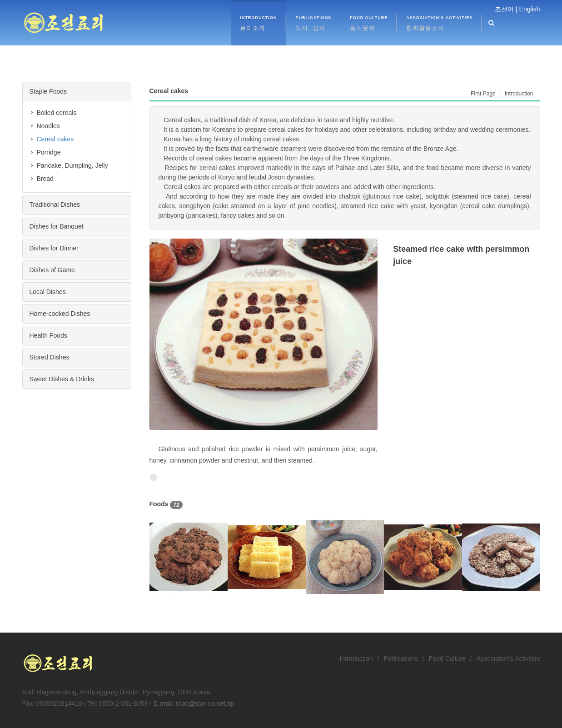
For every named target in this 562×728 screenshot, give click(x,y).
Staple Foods (48, 91)
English (529, 9)
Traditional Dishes (55, 204)
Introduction (356, 658)
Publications (400, 658)
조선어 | (506, 9)
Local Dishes (48, 291)
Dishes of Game (52, 270)
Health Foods (48, 335)
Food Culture (447, 658)
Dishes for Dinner (54, 248)
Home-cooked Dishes (60, 313)
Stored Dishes (50, 357)
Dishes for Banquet (57, 226)
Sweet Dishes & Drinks (62, 379)
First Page (483, 93)
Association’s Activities (508, 658)
